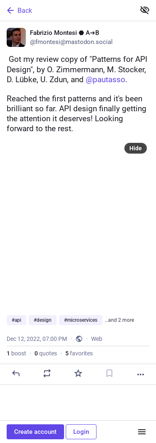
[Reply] (16, 373)
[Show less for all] (145, 10)
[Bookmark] (109, 373)
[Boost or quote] (47, 373)
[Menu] (141, 432)
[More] (141, 374)
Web (96, 338)
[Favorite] (78, 373)
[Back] (67, 10)
